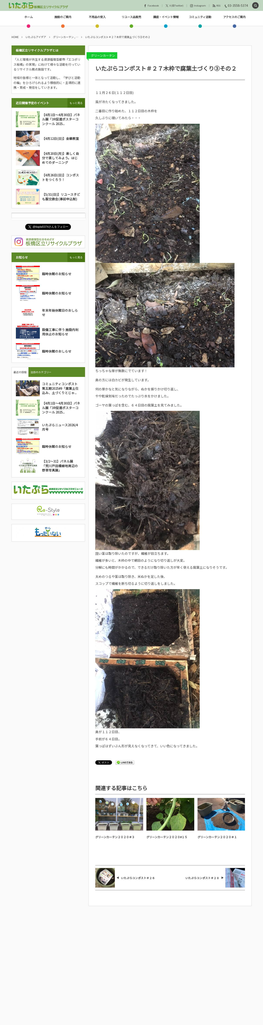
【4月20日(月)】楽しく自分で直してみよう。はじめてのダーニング (60, 158)
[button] (255, 5)
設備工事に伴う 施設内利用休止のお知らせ (60, 331)
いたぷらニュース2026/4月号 (60, 427)
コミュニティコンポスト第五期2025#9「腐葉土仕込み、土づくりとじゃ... (60, 388)
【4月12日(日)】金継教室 (60, 138)
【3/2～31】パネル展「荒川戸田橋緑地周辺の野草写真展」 (60, 465)
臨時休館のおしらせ (56, 351)
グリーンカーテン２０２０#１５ (166, 837)
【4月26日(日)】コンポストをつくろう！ (60, 177)
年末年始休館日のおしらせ (60, 312)
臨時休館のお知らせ (56, 273)
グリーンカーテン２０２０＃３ (115, 837)
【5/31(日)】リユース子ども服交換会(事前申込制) (61, 196)
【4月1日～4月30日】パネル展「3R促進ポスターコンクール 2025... (61, 119)
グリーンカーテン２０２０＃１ (217, 837)
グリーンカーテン (103, 55)
